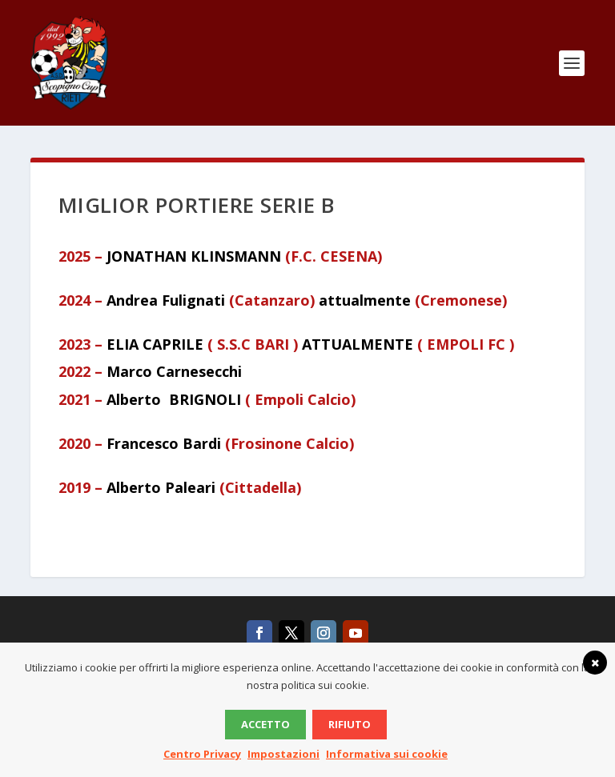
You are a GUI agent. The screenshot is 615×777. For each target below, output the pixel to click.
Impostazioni (283, 754)
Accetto (265, 724)
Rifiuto (349, 724)
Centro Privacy (202, 754)
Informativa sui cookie (387, 754)
